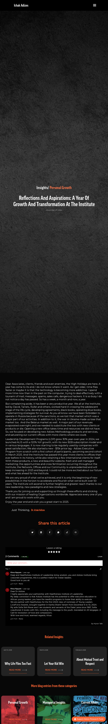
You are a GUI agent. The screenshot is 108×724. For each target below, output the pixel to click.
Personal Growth (61, 188)
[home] (19, 5)
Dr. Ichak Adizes (38, 510)
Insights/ (42, 188)
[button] (95, 5)
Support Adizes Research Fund (88, 719)
